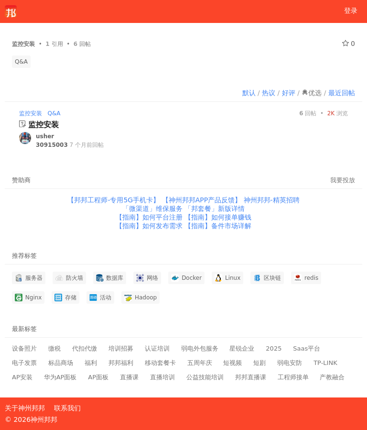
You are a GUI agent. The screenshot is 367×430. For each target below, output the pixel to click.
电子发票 (24, 362)
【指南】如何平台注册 (150, 217)
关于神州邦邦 (25, 408)
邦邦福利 (120, 362)
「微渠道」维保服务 (153, 208)
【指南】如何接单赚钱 (217, 217)
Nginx (28, 297)
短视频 (232, 362)
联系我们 (67, 408)
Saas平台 (306, 348)
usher (45, 136)
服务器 (29, 278)
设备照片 (24, 348)
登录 (350, 10)
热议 (268, 93)
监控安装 (30, 113)
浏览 (337, 113)
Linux (227, 278)
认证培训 (157, 348)
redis (306, 278)
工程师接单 (293, 377)
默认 (249, 93)
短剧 (259, 362)
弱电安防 (289, 362)
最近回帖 (341, 93)
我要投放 (342, 180)
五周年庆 (199, 362)
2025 (273, 348)
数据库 (110, 278)
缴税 (54, 348)
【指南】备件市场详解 (217, 226)
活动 (100, 297)
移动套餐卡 (160, 362)
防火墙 (69, 278)
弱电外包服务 (199, 348)
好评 (288, 93)
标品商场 (60, 362)
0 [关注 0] (348, 43)
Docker (186, 278)
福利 (91, 362)
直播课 (129, 377)
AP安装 (22, 377)
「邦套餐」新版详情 (214, 208)
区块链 (267, 278)
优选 (312, 93)
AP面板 (98, 377)
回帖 (307, 113)
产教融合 (332, 377)
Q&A (21, 61)
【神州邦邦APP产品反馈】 (203, 200)
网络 (147, 278)
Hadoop (140, 297)
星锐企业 (241, 348)
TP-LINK (325, 362)
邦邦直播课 (250, 377)
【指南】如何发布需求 (150, 226)
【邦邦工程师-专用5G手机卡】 (114, 200)
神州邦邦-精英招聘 (272, 200)
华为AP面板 (60, 377)
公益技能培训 (205, 377)
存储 (65, 297)
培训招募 (120, 348)
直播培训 (162, 377)
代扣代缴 (84, 348)
